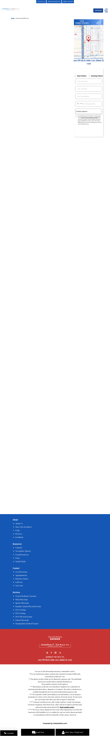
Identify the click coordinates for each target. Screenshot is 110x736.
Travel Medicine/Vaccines (25, 596)
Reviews (18, 534)
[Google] (47, 652)
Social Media (20, 561)
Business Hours (21, 578)
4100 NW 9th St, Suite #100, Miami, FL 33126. (55, 660)
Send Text (38, 732)
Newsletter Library (23, 551)
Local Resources (22, 554)
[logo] (14, 11)
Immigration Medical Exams (26, 623)
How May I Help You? (72, 732)
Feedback (19, 537)
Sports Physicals (22, 603)
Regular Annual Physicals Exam (28, 606)
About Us (19, 523)
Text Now (19, 585)
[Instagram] (55, 652)
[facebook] (51, 652)
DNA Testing (20, 610)
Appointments (21, 575)
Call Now (19, 582)
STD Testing (20, 613)
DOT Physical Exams (23, 616)
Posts (17, 558)
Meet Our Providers (23, 527)
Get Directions (21, 572)
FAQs (17, 530)
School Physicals (22, 620)
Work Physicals (21, 599)
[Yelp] (60, 652)
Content (18, 547)
